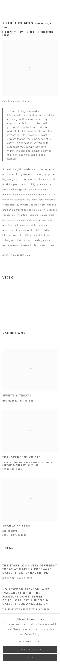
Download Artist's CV (18, 256)
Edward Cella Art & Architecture (25, 8)
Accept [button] (30, 657)
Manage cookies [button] (30, 641)
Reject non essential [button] (30, 649)
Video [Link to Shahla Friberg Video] (30, 32)
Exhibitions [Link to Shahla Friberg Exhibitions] (45, 32)
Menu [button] (55, 8)
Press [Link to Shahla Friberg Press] (5, 35)
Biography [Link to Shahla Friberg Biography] (9, 32)
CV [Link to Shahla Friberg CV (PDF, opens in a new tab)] (21, 32)
